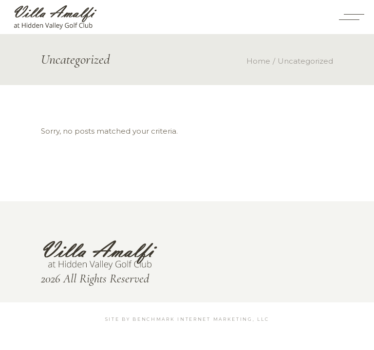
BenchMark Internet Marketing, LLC (200, 319)
